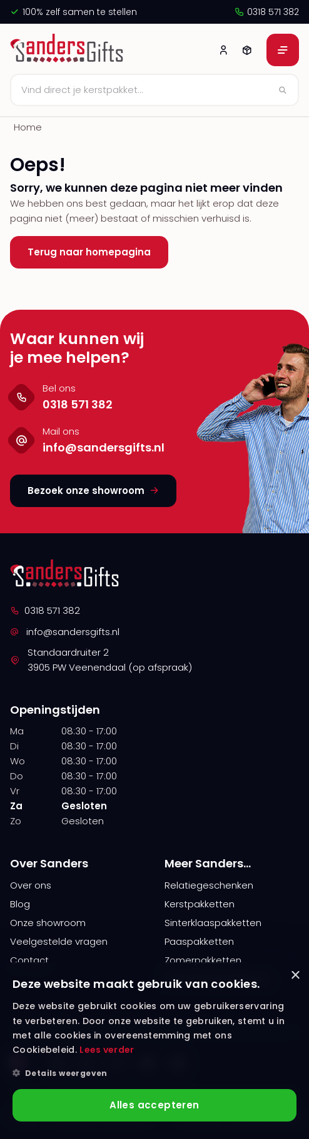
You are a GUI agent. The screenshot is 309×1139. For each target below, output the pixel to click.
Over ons (30, 885)
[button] (154, 1073)
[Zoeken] (154, 90)
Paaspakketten (199, 941)
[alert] (154, 1050)
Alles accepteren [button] (154, 1105)
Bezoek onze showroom (93, 490)
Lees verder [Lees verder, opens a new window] (106, 1049)
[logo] (68, 50)
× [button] (295, 975)
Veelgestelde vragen (59, 941)
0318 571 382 (266, 12)
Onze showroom (48, 922)
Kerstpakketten (200, 903)
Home (28, 127)
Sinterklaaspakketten (213, 922)
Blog (20, 903)
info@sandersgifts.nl (64, 631)
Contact (29, 960)
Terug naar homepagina (89, 252)
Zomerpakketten (203, 960)
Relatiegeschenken (209, 885)
